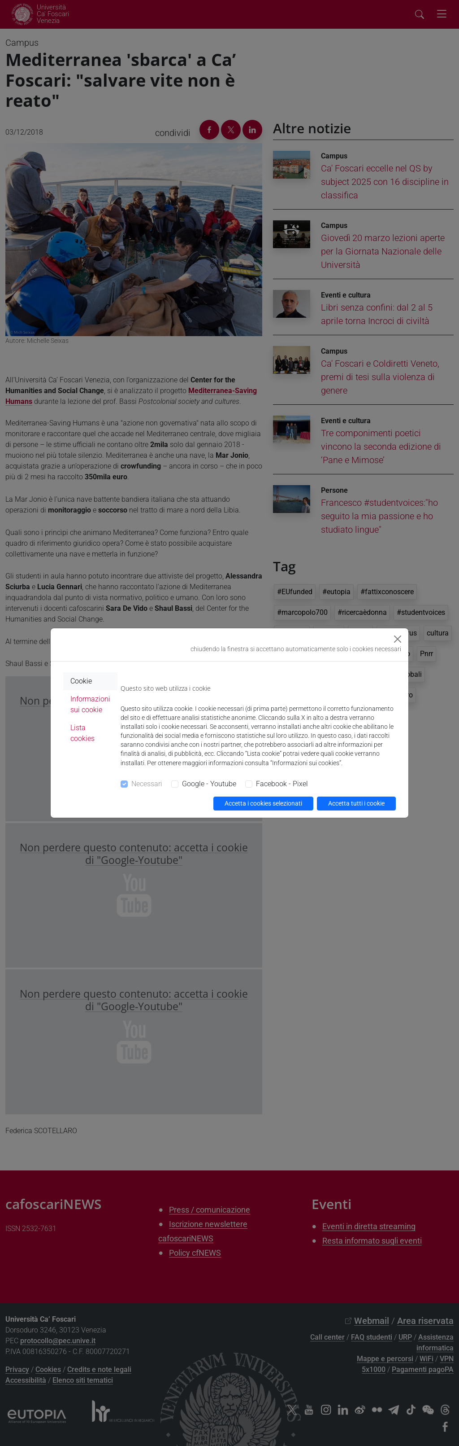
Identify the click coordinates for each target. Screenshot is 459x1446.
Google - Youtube (209, 784)
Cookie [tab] (81, 681)
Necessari (146, 784)
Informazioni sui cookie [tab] (90, 704)
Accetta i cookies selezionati (263, 803)
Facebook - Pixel (282, 784)
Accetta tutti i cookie (356, 803)
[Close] (397, 639)
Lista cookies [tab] (82, 733)
